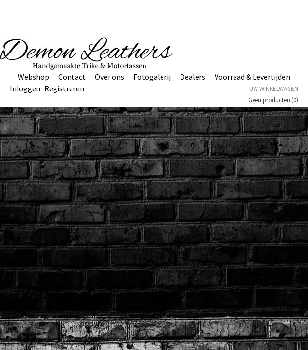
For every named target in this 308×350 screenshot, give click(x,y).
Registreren (64, 88)
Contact (72, 77)
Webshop (33, 77)
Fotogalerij (152, 77)
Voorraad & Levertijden (252, 77)
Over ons (109, 77)
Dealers (192, 77)
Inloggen (25, 88)
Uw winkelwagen (273, 89)
